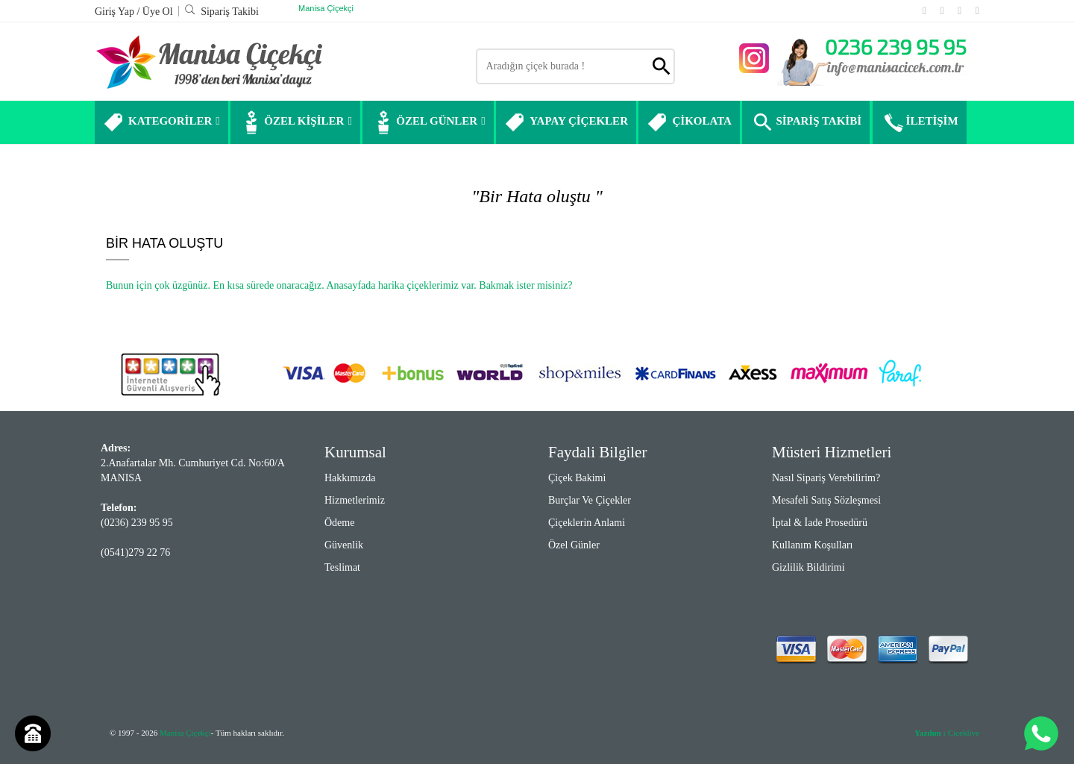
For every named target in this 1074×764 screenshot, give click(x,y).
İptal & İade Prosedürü (819, 522)
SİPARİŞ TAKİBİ (805, 122)
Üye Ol (157, 11)
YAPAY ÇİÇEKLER (566, 122)
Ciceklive (946, 732)
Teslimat (342, 567)
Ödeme (339, 522)
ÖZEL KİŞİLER (295, 122)
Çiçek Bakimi (577, 477)
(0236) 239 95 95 (137, 522)
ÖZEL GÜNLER (428, 122)
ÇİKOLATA (689, 122)
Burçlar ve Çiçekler (589, 500)
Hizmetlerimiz (354, 500)
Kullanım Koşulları (812, 545)
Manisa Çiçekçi (326, 8)
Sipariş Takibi (221, 11)
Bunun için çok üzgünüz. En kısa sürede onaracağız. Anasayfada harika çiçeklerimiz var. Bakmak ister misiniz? (339, 285)
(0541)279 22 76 (135, 552)
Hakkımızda (349, 477)
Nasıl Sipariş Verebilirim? (826, 477)
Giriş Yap (115, 11)
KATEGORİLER (161, 122)
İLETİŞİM (919, 122)
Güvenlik (343, 545)
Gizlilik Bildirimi (808, 567)
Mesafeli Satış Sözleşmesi (826, 500)
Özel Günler (574, 545)
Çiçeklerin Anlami (586, 522)
